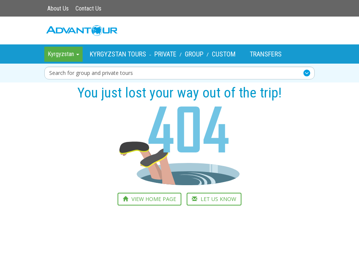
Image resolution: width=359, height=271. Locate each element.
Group (194, 54)
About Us (58, 8)
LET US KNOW (214, 198)
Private (165, 54)
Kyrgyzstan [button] (63, 54)
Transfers (266, 54)
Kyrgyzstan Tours (118, 54)
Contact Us (88, 8)
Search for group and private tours (91, 72)
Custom (223, 54)
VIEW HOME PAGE (149, 198)
